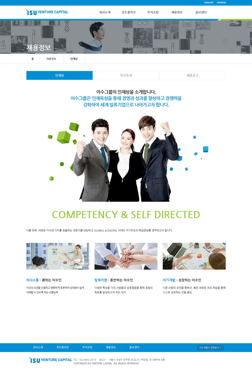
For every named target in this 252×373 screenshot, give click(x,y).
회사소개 (104, 12)
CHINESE (221, 2)
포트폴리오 (129, 12)
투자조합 (153, 12)
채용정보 (177, 12)
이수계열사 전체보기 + (210, 347)
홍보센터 (201, 12)
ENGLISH (209, 2)
